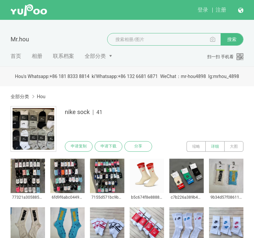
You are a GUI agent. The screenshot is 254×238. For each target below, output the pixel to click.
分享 (138, 146)
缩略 (196, 146)
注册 (221, 10)
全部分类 (95, 56)
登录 (202, 10)
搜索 (231, 39)
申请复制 (79, 146)
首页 (16, 56)
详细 (215, 146)
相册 (37, 56)
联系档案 (63, 56)
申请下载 (108, 146)
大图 (234, 146)
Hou (41, 96)
